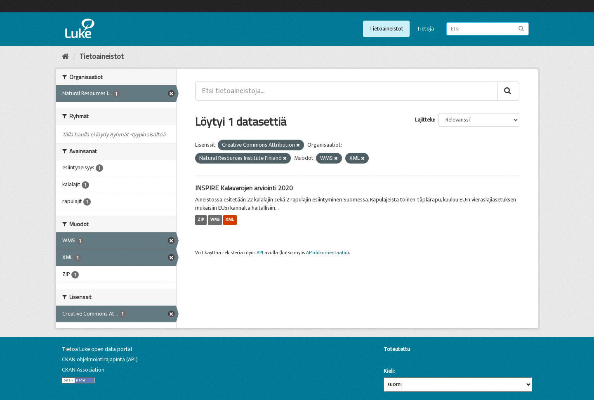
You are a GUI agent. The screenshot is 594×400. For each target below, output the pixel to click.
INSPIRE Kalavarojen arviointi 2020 (244, 188)
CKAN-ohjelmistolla (398, 358)
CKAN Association (83, 369)
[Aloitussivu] (65, 57)
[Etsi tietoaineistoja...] (346, 91)
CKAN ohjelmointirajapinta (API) (100, 359)
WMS (214, 220)
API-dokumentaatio (326, 253)
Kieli (389, 371)
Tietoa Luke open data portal (97, 349)
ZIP (201, 220)
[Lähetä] (521, 28)
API (260, 253)
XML (230, 220)
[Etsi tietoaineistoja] (487, 28)
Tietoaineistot (386, 28)
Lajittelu (424, 119)
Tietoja (425, 28)
